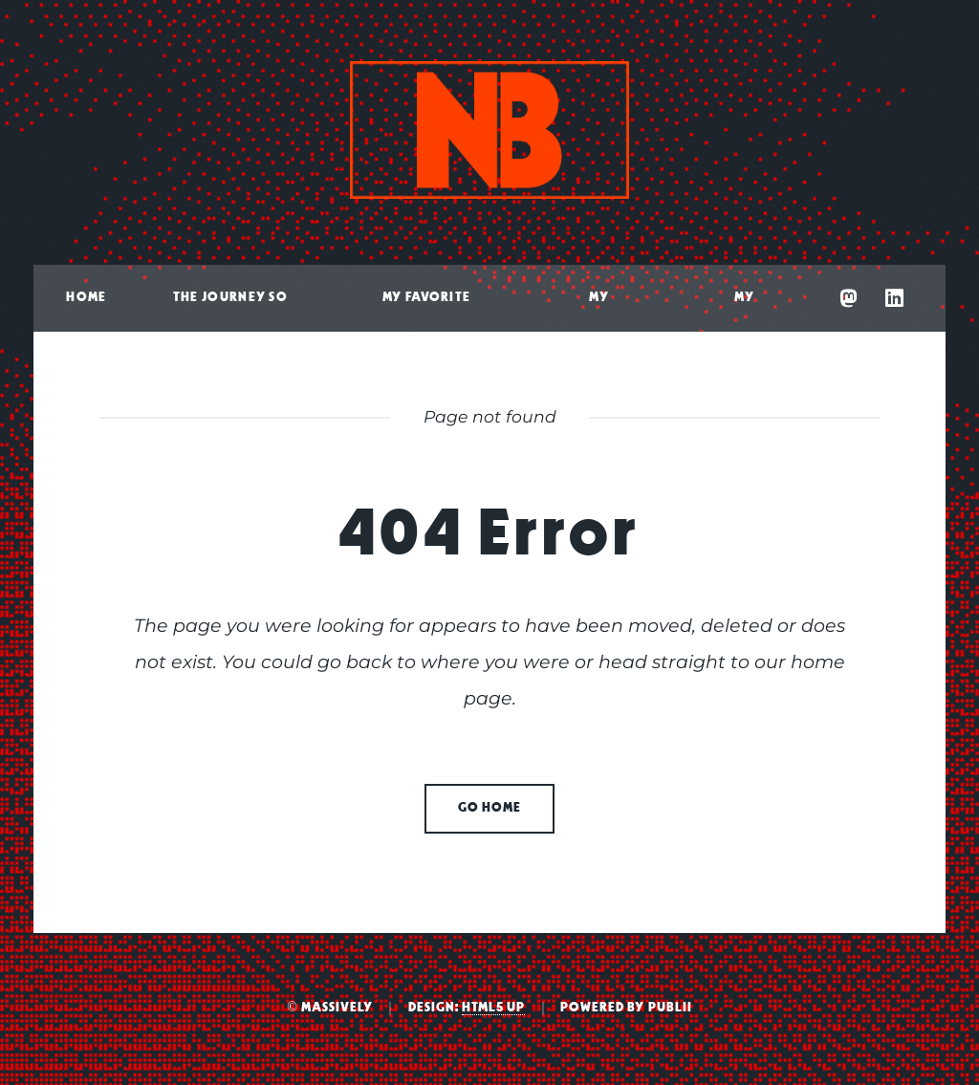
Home (86, 298)
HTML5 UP (493, 1008)
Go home (489, 808)
